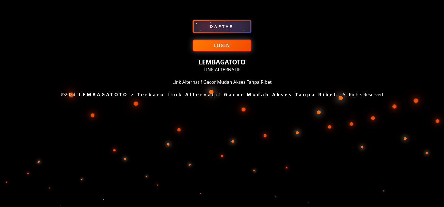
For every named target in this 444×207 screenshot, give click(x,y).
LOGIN (222, 45)
